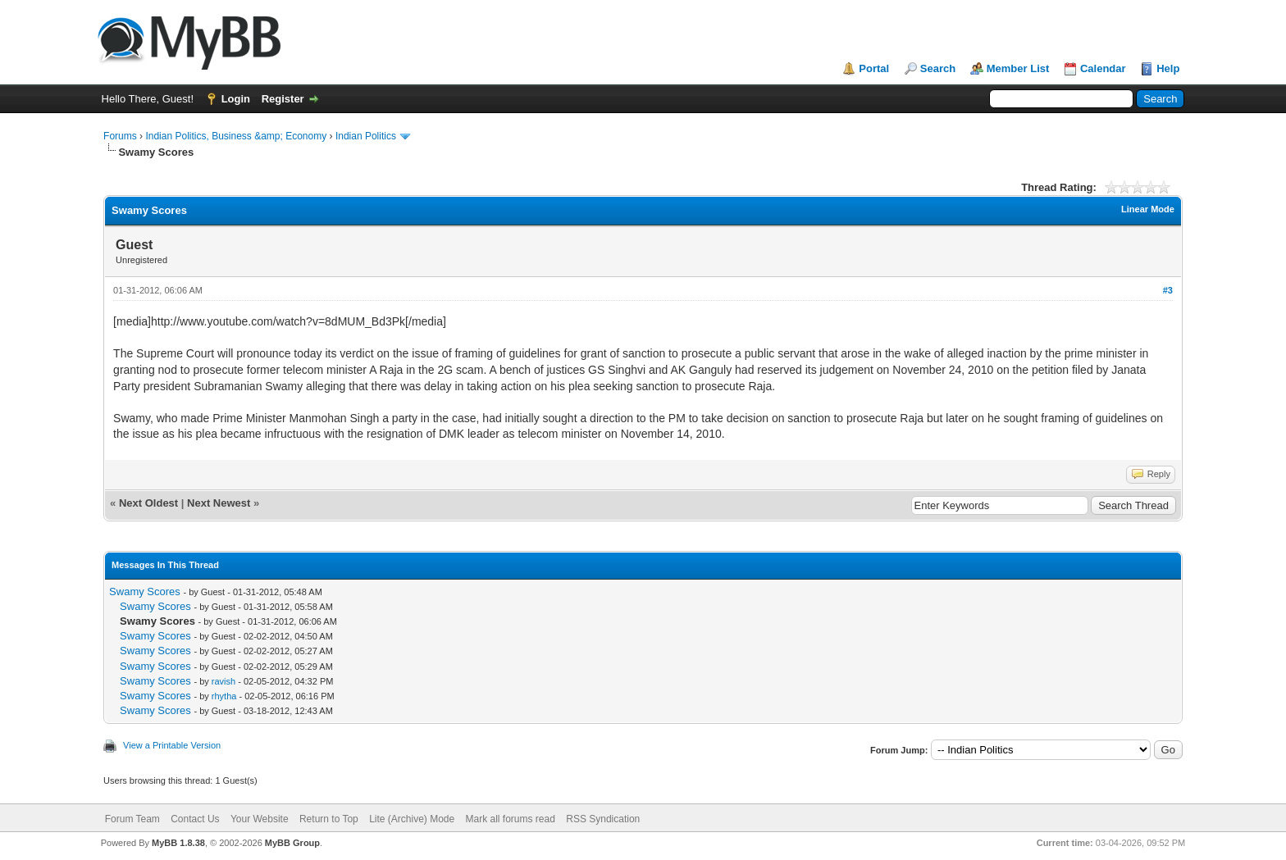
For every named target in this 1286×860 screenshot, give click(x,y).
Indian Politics (365, 136)
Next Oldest (148, 503)
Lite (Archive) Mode (411, 819)
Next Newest (218, 503)
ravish (223, 681)
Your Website (259, 819)
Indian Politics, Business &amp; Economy (235, 136)
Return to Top (328, 819)
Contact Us (195, 819)
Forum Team (132, 819)
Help (1167, 68)
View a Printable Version (172, 745)
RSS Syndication (603, 819)
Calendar (1103, 68)
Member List (1018, 68)
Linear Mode (1147, 209)
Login (235, 99)
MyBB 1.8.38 (178, 843)
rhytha (224, 696)
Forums (120, 136)
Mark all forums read (510, 819)
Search (937, 68)
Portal (874, 68)
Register (283, 99)
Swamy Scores (144, 591)
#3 (1168, 290)
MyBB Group (292, 843)
